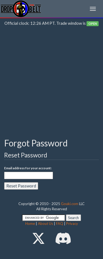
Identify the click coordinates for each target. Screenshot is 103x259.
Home (30, 223)
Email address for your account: (28, 168)
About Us (45, 223)
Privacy (72, 223)
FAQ (59, 223)
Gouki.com (69, 203)
